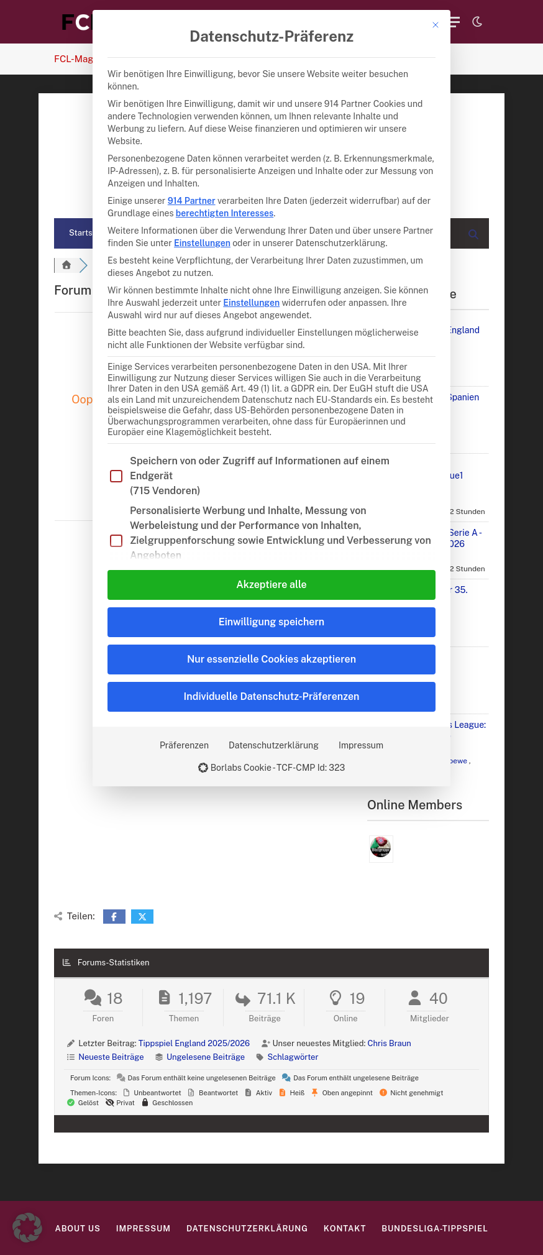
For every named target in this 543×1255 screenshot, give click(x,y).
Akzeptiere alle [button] (271, 585)
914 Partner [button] (192, 201)
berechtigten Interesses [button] (224, 213)
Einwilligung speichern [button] (271, 622)
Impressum (361, 745)
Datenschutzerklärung (274, 745)
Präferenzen (184, 745)
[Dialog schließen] (435, 25)
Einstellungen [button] (202, 243)
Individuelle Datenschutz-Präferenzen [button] (272, 696)
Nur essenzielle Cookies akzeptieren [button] (271, 659)
